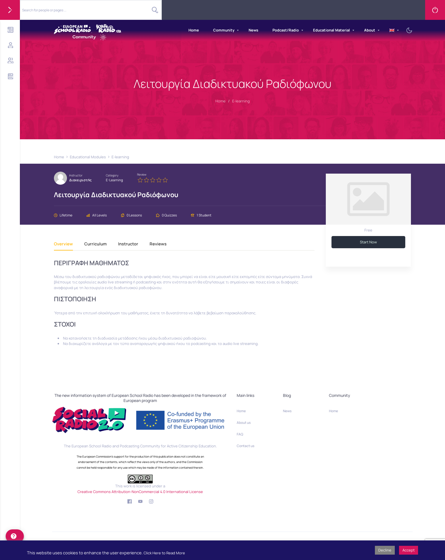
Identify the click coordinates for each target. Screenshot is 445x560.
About (369, 30)
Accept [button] (408, 550)
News (253, 30)
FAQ (240, 434)
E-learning (114, 180)
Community (223, 30)
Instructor (76, 175)
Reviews (158, 244)
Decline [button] (384, 550)
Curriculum (95, 244)
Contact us (245, 445)
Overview (63, 244)
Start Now (368, 242)
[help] (15, 536)
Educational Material (331, 30)
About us (244, 422)
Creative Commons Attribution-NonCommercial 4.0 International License (140, 491)
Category (112, 175)
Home (193, 30)
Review (141, 174)
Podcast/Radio (285, 30)
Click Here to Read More (164, 552)
